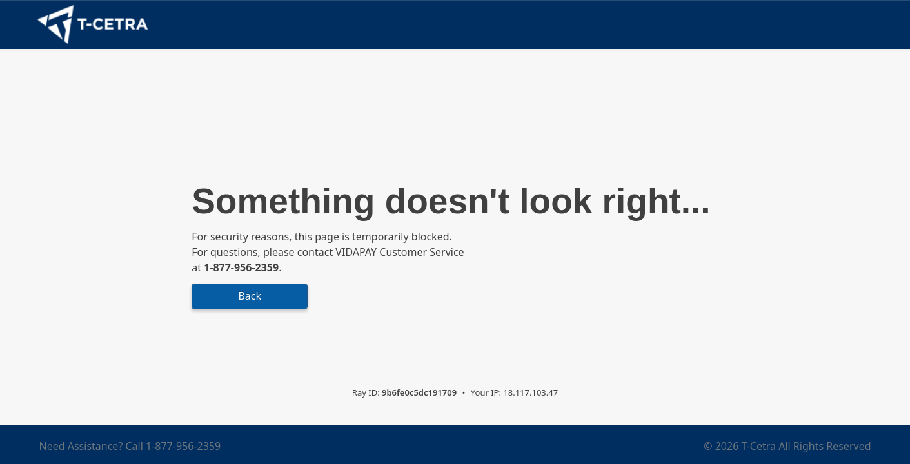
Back (249, 296)
